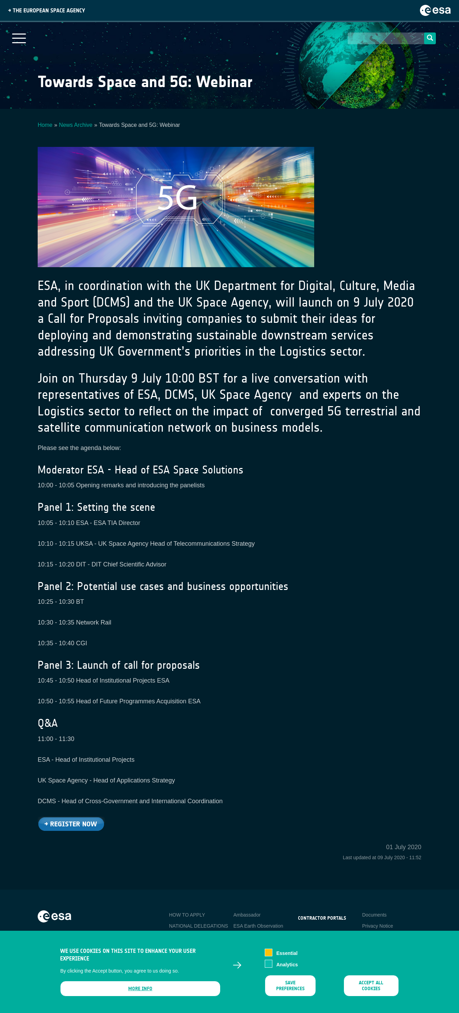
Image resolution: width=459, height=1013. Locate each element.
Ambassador (247, 915)
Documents (374, 915)
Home (45, 125)
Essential (286, 958)
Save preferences (290, 990)
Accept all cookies (371, 990)
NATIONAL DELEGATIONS (198, 926)
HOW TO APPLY (187, 915)
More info (140, 993)
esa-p (304, 934)
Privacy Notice (377, 926)
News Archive (76, 125)
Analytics (287, 969)
